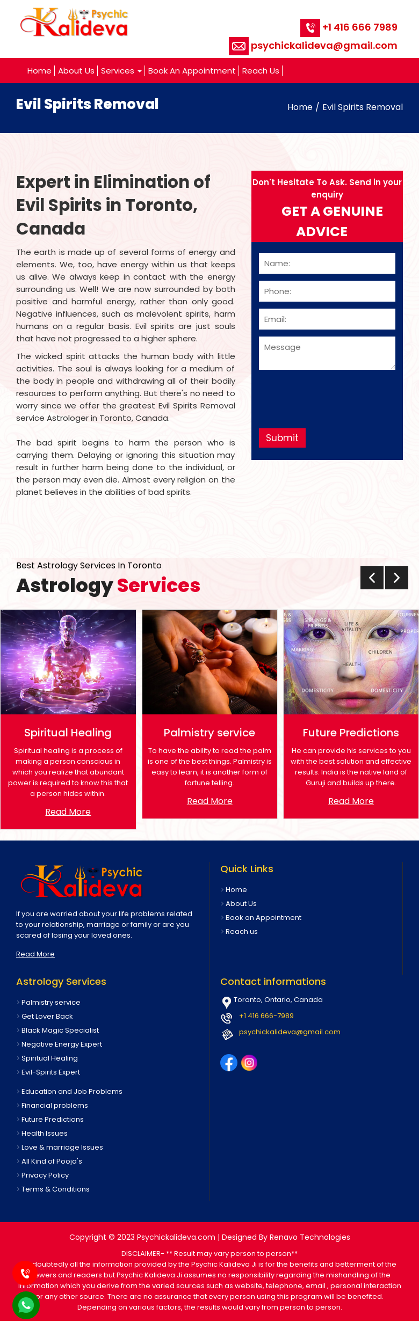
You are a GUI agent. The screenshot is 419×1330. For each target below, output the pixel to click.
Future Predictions (52, 1119)
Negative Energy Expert (61, 1044)
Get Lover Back (47, 1016)
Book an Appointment (192, 70)
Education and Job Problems (71, 1091)
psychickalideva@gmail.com (313, 45)
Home (39, 70)
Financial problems (54, 1105)
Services (121, 70)
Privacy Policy (45, 1175)
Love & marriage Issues (62, 1147)
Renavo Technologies (310, 1237)
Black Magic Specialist (60, 1030)
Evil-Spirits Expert (50, 1072)
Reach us (260, 70)
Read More (68, 812)
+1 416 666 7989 (349, 27)
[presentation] (372, 577)
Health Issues (44, 1133)
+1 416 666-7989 (266, 1016)
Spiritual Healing (49, 1058)
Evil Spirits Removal (362, 107)
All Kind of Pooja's (51, 1161)
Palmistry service (51, 1002)
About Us (76, 70)
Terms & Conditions (55, 1189)
